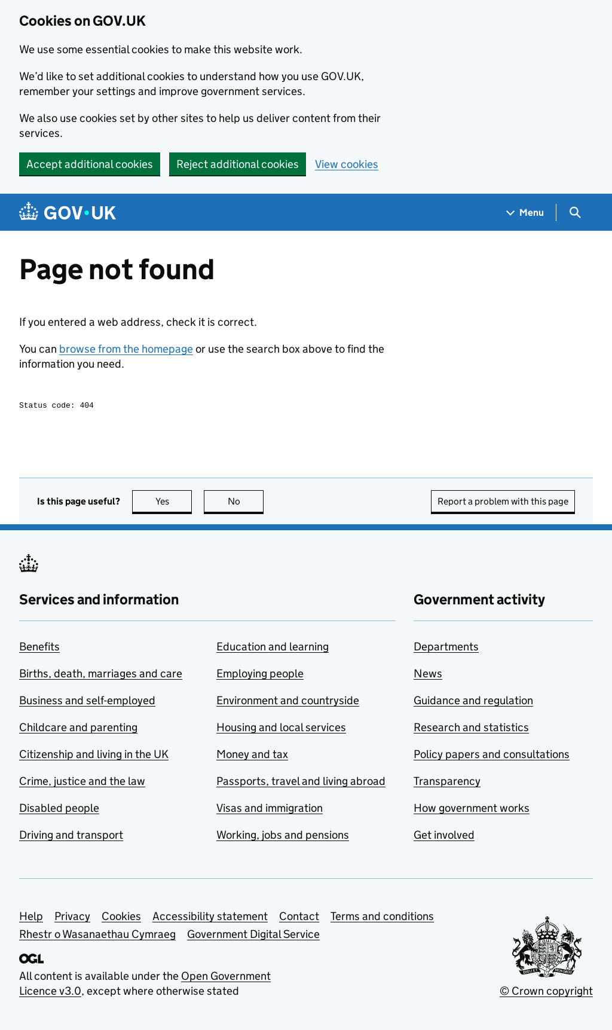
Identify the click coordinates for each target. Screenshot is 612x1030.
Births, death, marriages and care (100, 675)
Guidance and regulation (473, 702)
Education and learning (272, 648)
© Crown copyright (546, 993)
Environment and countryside (287, 702)
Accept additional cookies (89, 164)
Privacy (72, 918)
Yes (173, 503)
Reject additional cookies (237, 164)
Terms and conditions (382, 918)
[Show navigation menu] (525, 212)
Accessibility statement (210, 918)
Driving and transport (71, 836)
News (428, 675)
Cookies (121, 918)
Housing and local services (281, 729)
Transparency (447, 783)
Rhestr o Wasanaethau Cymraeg (97, 936)
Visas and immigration (269, 810)
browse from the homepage (126, 349)
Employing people (260, 675)
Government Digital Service (253, 936)
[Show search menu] (574, 212)
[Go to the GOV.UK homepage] (67, 212)
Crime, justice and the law (82, 783)
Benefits (39, 648)
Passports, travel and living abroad (300, 783)
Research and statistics (471, 729)
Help (31, 918)
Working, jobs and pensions (282, 836)
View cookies (346, 164)
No (246, 503)
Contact (299, 918)
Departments (446, 648)
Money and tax (252, 756)
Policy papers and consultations (492, 756)
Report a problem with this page (502, 503)
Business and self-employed (87, 702)
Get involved (444, 836)
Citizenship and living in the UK (94, 756)
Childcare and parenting (78, 729)
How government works (472, 810)
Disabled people (59, 810)
